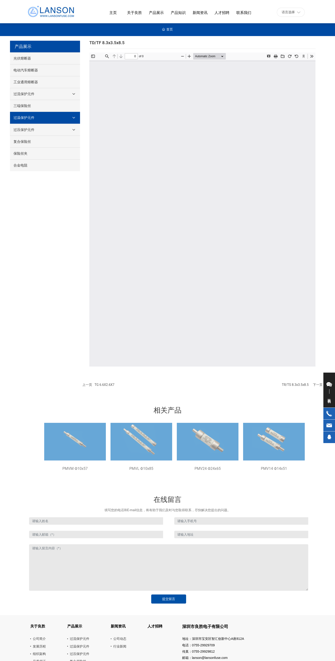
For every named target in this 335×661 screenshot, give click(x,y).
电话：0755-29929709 (198, 645)
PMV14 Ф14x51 (274, 468)
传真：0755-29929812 (198, 651)
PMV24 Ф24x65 (207, 468)
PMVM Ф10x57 (74, 468)
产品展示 (23, 46)
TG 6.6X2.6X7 (104, 385)
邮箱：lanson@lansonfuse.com (205, 658)
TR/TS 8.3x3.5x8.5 (295, 385)
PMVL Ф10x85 (141, 468)
